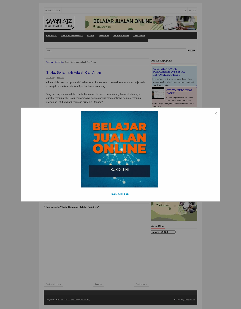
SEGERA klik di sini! (120, 194)
